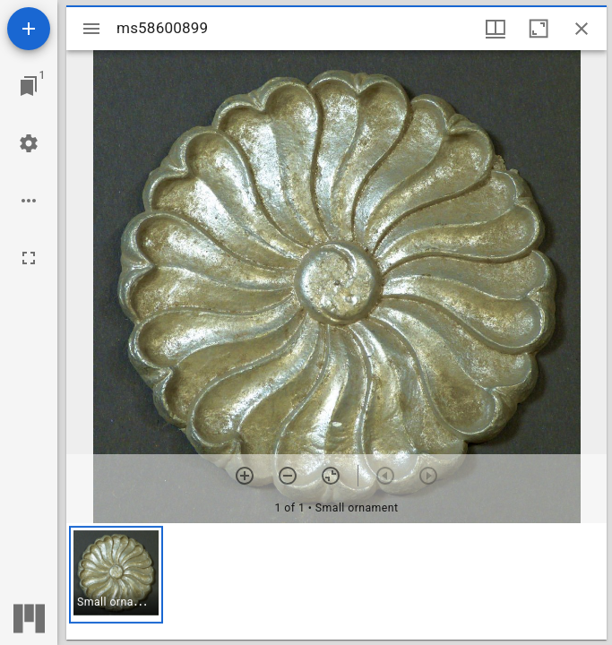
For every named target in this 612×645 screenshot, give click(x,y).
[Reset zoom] (330, 475)
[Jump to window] (28, 86)
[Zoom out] (287, 475)
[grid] (336, 581)
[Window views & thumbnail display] (495, 28)
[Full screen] (28, 258)
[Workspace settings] (28, 143)
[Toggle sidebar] (91, 28)
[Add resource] (28, 28)
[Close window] (581, 28)
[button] (116, 574)
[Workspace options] (28, 200)
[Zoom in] (244, 475)
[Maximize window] (538, 28)
